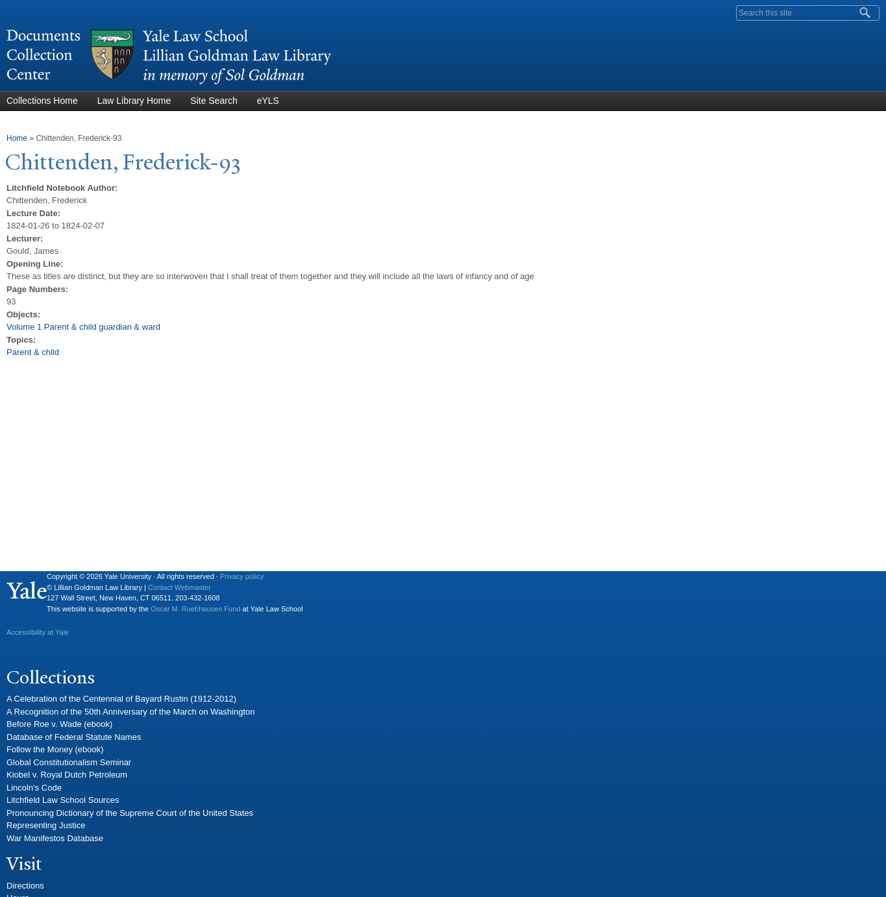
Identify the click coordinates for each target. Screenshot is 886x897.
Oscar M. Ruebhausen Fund (195, 609)
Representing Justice (45, 825)
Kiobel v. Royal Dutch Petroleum (66, 775)
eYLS (268, 100)
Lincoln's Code (34, 788)
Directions (25, 886)
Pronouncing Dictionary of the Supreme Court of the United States (129, 813)
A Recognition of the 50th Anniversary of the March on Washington (130, 712)
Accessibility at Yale (37, 632)
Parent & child (32, 352)
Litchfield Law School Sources (62, 800)
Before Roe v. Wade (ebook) (59, 724)
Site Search (213, 100)
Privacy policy (242, 576)
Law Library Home (134, 100)
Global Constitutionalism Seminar (68, 762)
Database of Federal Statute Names (73, 737)
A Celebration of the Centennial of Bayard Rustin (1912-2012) (121, 699)
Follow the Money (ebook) (55, 749)
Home (16, 138)
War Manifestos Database (54, 838)
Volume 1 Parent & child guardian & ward (83, 327)
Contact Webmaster (179, 587)
